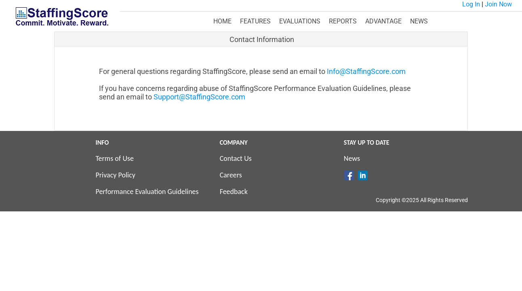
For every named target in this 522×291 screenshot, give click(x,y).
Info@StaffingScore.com (366, 71)
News (352, 158)
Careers (231, 175)
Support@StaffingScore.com (199, 97)
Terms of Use (114, 158)
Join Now (498, 4)
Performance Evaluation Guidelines (146, 191)
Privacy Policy (115, 175)
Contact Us (236, 158)
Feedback (234, 191)
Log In (471, 4)
